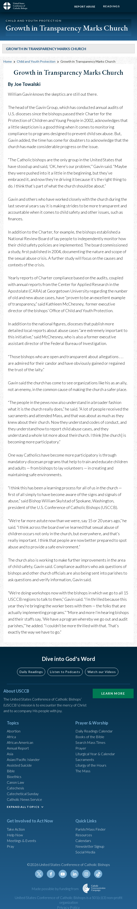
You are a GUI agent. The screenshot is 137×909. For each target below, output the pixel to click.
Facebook (51, 874)
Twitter (39, 874)
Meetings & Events (21, 840)
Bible (11, 771)
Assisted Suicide (19, 765)
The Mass (82, 771)
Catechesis (15, 788)
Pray (10, 846)
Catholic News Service (24, 799)
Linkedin (74, 874)
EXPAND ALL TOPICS (23, 807)
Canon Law (15, 782)
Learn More (113, 693)
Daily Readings (31, 672)
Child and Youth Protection (36, 61)
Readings (111, 6)
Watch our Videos (101, 672)
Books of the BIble (89, 736)
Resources (83, 835)
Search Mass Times (90, 742)
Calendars (83, 840)
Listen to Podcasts (65, 672)
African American (20, 742)
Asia (10, 754)
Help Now (15, 835)
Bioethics (14, 776)
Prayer (80, 748)
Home (7, 61)
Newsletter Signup (89, 846)
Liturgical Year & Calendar (95, 754)
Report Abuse (84, 6)
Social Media (85, 852)
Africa (11, 736)
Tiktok (98, 874)
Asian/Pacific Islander (23, 759)
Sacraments (84, 759)
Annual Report (18, 748)
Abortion (13, 731)
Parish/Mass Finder (90, 829)
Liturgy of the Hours (90, 765)
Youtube (63, 874)
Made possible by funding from (55, 888)
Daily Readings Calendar (94, 731)
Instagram (86, 874)
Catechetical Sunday (23, 793)
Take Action (16, 829)
